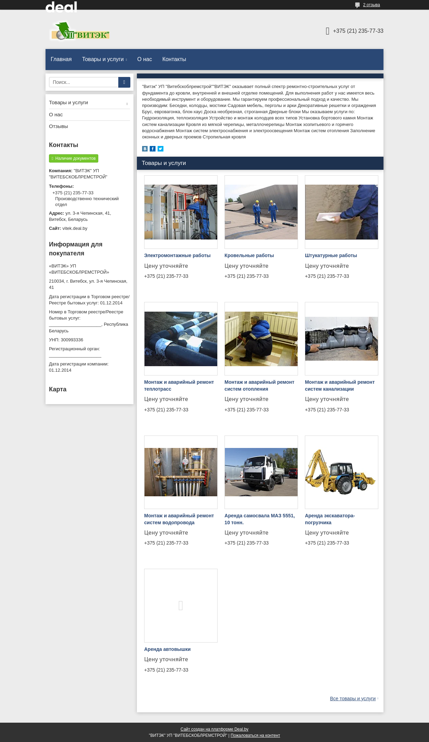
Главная (61, 59)
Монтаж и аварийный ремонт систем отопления (259, 385)
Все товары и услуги (353, 698)
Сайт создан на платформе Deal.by (215, 729)
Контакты (174, 59)
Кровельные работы (249, 255)
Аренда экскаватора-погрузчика (330, 519)
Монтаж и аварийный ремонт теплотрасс (179, 385)
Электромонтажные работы (177, 255)
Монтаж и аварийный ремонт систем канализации (340, 385)
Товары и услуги (103, 59)
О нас (144, 59)
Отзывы (58, 126)
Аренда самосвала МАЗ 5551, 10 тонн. (260, 519)
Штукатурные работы (331, 255)
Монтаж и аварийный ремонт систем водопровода (179, 519)
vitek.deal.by (74, 228)
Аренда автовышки (167, 649)
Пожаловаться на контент (255, 735)
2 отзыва (371, 4)
